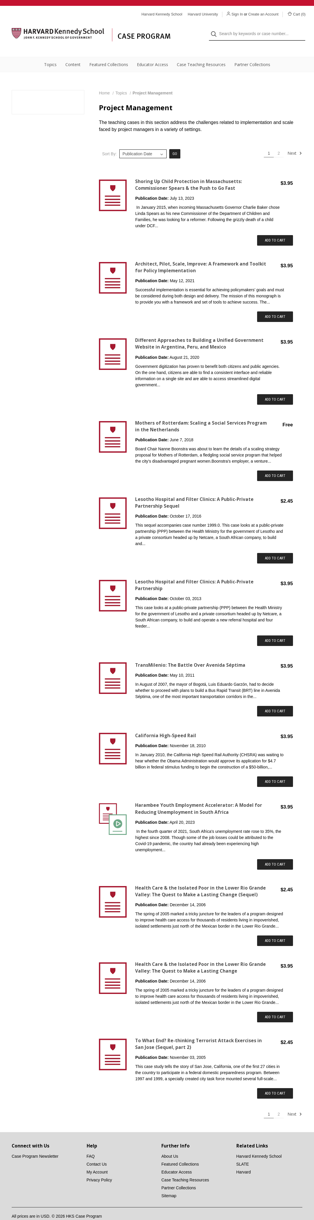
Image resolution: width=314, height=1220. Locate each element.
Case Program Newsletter (35, 1144)
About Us (169, 1144)
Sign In (237, 14)
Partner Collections (252, 53)
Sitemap (168, 1184)
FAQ (91, 1144)
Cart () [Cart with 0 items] (297, 14)
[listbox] (143, 142)
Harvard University (203, 14)
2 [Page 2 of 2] (279, 141)
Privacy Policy (99, 1168)
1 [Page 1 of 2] (269, 141)
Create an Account (263, 14)
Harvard (243, 1160)
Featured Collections (108, 53)
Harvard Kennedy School (259, 1144)
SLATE (242, 1152)
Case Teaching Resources (201, 53)
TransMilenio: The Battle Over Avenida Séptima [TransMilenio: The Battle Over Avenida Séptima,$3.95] (190, 653)
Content (73, 53)
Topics (50, 53)
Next (294, 141)
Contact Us (97, 1152)
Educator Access (152, 53)
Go (174, 142)
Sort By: (109, 142)
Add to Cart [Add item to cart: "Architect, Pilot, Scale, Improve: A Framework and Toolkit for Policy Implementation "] (275, 305)
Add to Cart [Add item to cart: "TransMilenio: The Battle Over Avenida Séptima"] (275, 699)
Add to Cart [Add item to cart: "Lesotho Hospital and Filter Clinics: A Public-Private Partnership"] (275, 629)
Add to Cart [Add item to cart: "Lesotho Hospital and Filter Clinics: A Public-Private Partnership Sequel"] (275, 546)
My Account (97, 1160)
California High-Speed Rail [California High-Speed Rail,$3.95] (165, 724)
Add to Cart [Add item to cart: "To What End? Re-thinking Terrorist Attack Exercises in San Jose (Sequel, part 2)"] (275, 1081)
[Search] (215, 28)
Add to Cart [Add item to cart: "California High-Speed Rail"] (275, 770)
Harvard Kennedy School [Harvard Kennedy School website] (162, 14)
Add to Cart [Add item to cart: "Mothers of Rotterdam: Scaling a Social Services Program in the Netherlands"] (275, 464)
